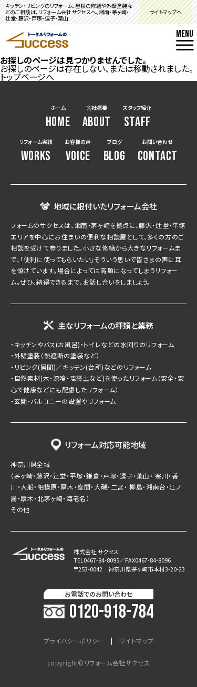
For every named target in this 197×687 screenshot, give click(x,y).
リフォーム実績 (36, 151)
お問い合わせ (158, 151)
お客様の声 (78, 151)
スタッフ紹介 (137, 117)
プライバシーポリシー (74, 641)
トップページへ (27, 76)
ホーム (58, 117)
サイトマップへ (165, 12)
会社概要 (96, 117)
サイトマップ (136, 641)
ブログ (114, 151)
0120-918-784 (98, 612)
